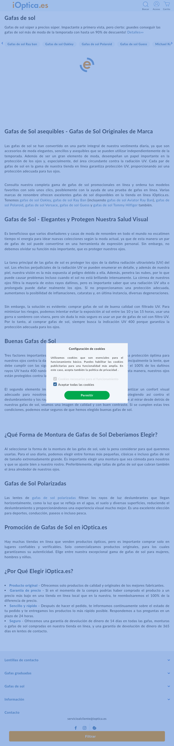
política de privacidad (103, 370)
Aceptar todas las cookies (76, 384)
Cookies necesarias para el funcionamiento (88, 379)
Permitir (87, 395)
